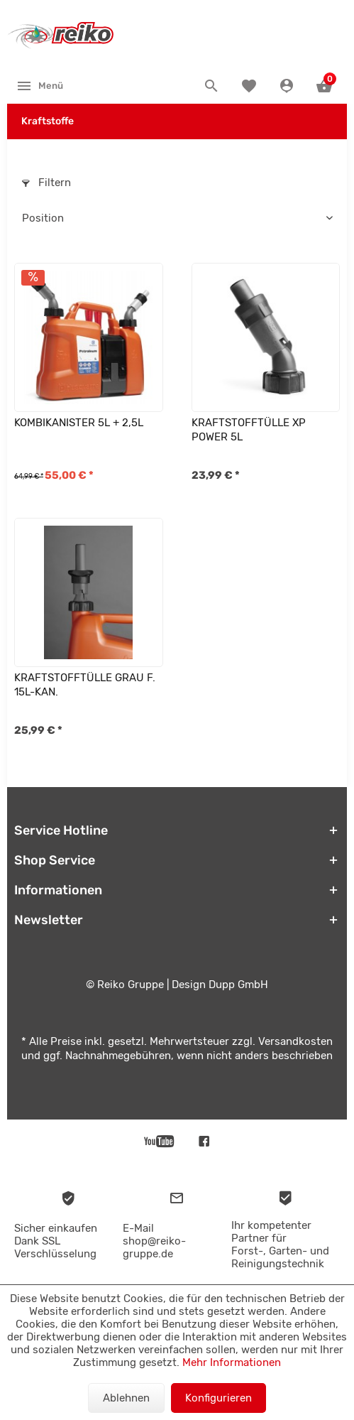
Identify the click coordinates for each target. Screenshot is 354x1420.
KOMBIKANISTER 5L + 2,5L (78, 422)
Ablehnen (126, 1398)
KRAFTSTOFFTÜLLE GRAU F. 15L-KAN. (84, 684)
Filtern (46, 182)
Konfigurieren (218, 1398)
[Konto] (288, 86)
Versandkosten (295, 1041)
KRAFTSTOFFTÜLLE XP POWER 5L (249, 429)
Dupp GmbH (238, 984)
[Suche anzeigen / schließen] (213, 86)
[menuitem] (39, 85)
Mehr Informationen (231, 1362)
